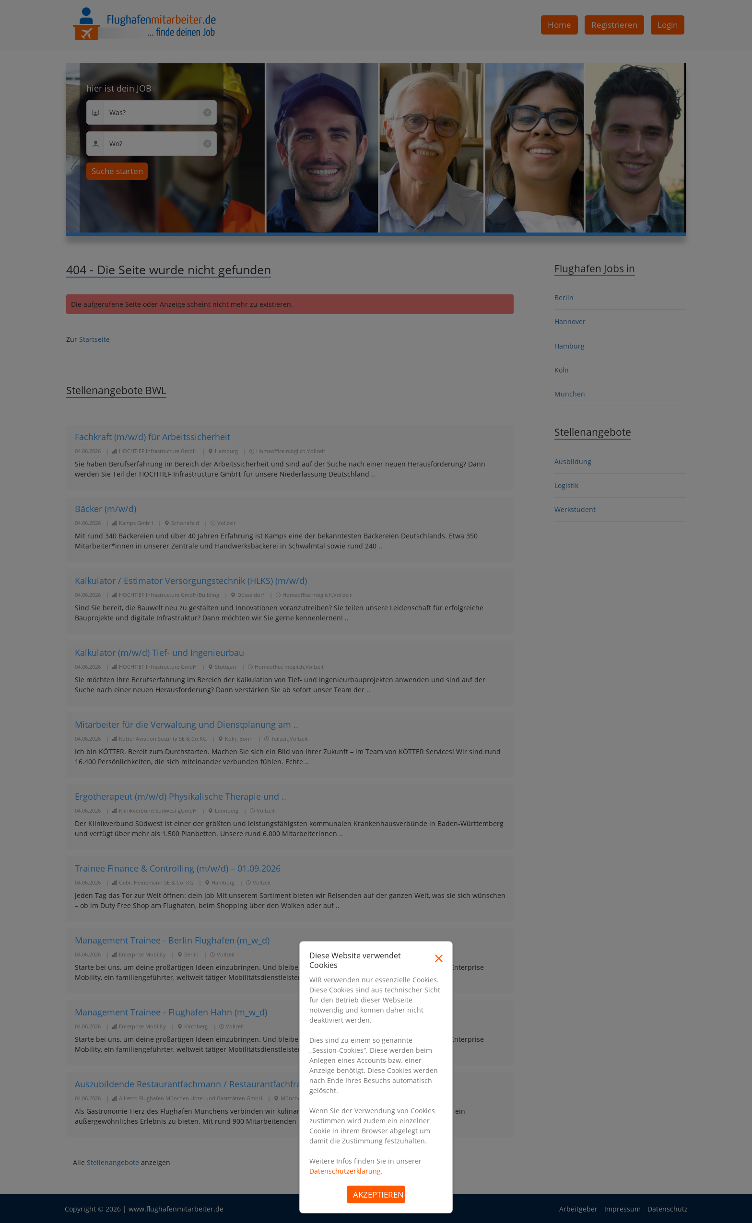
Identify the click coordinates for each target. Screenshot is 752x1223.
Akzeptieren (378, 1194)
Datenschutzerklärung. (346, 1171)
